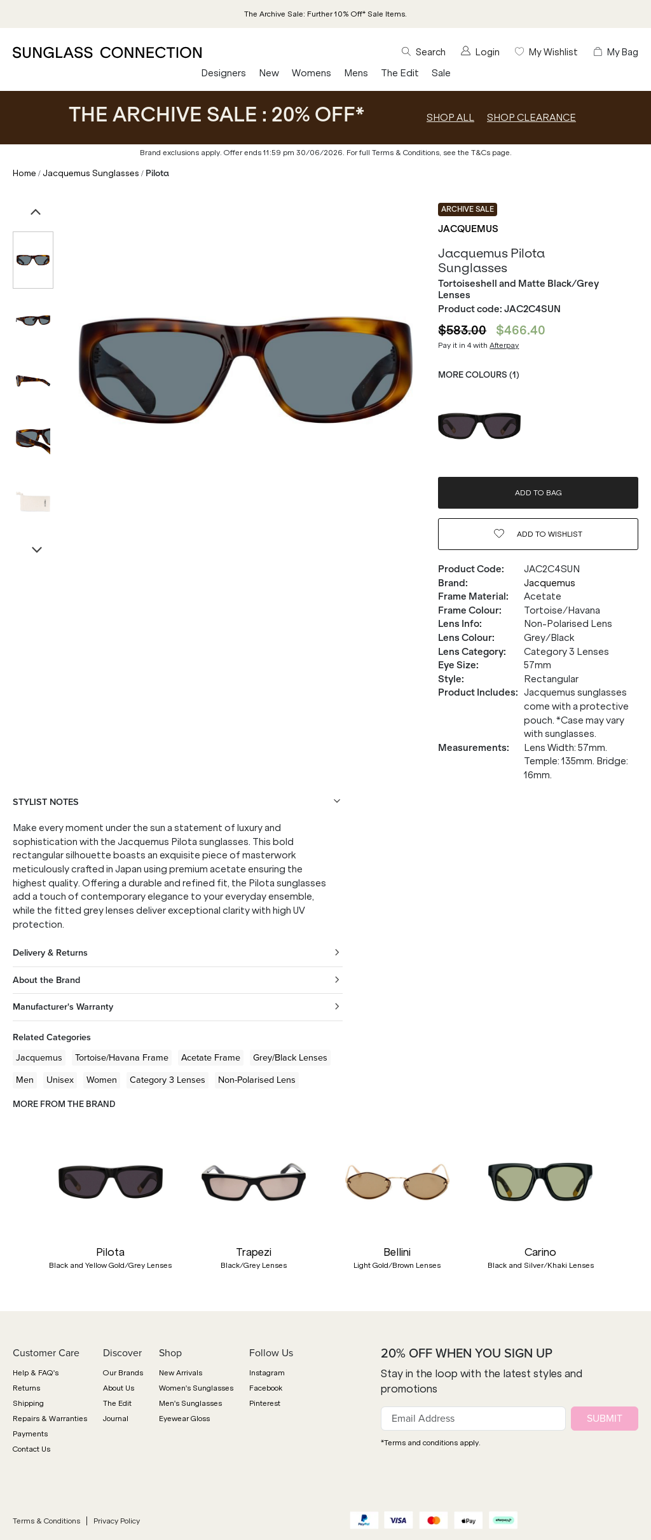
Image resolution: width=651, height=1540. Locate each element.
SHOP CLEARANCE (531, 117)
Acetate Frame (210, 1057)
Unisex (60, 1080)
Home (24, 173)
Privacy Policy (116, 1520)
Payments (30, 1433)
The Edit (400, 73)
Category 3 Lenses (167, 1080)
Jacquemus (468, 229)
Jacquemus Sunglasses (91, 173)
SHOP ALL (450, 117)
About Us (118, 1388)
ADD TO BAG (538, 492)
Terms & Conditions (46, 1520)
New (269, 73)
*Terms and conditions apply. (431, 1442)
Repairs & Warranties (50, 1418)
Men (25, 1080)
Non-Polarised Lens (257, 1080)
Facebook (265, 1388)
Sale (441, 73)
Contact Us (31, 1449)
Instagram (267, 1372)
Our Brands (123, 1372)
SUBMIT (604, 1418)
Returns (26, 1388)
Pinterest (264, 1403)
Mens (356, 73)
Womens (311, 73)
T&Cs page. (491, 152)
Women (101, 1080)
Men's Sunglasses (190, 1403)
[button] (19, 1211)
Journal (115, 1418)
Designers (223, 73)
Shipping (28, 1403)
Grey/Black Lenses (290, 1057)
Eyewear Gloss (184, 1418)
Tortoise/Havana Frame (121, 1057)
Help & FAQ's (35, 1372)
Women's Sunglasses (196, 1388)
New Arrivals (180, 1372)
